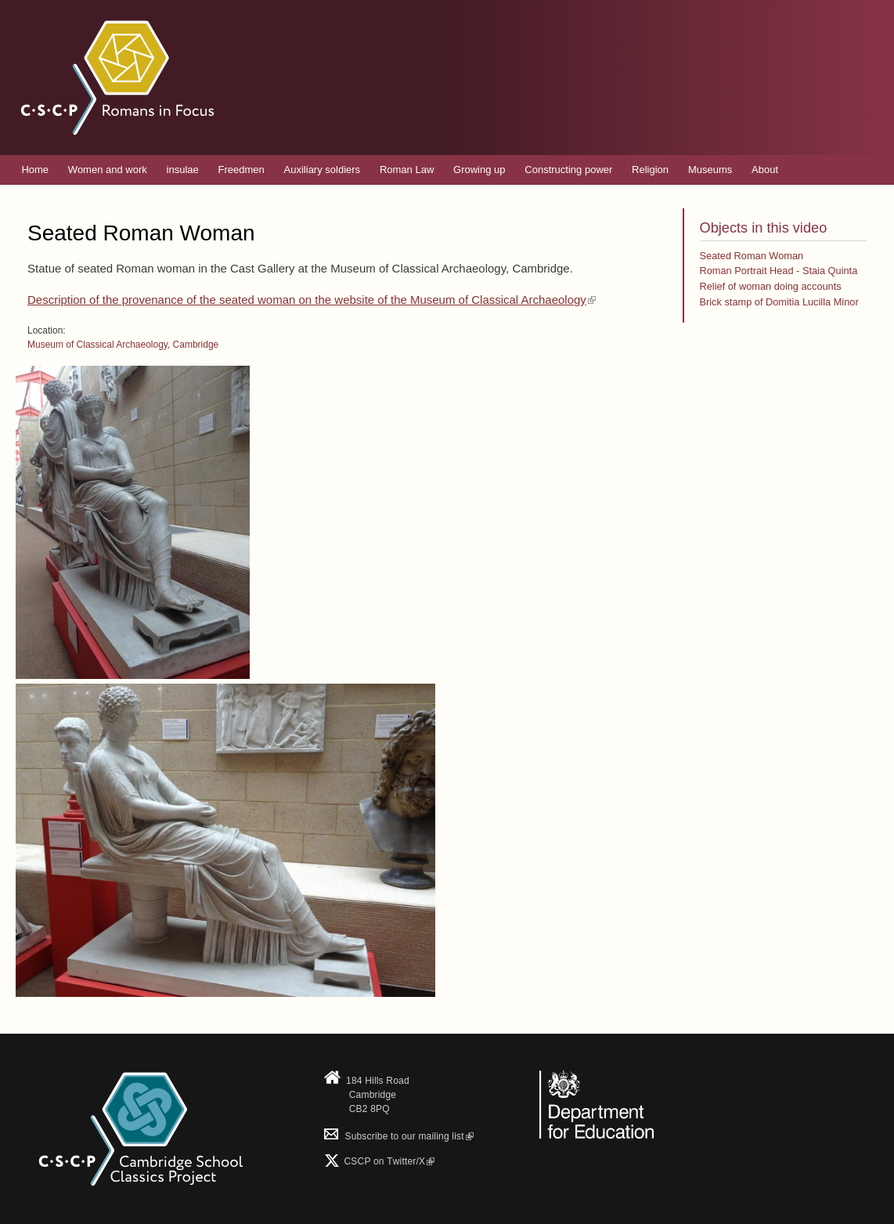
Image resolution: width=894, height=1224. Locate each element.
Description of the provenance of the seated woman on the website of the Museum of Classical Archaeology (311, 299)
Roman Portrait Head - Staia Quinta (779, 270)
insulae (183, 169)
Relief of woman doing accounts (771, 286)
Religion (650, 169)
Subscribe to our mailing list (399, 1136)
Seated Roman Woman (752, 256)
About (765, 169)
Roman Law (407, 169)
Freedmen (241, 169)
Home (35, 169)
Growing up (479, 169)
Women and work (107, 169)
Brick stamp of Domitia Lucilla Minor (779, 302)
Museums (710, 169)
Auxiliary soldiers (322, 169)
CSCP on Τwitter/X (387, 1161)
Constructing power (568, 169)
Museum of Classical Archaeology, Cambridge (122, 344)
